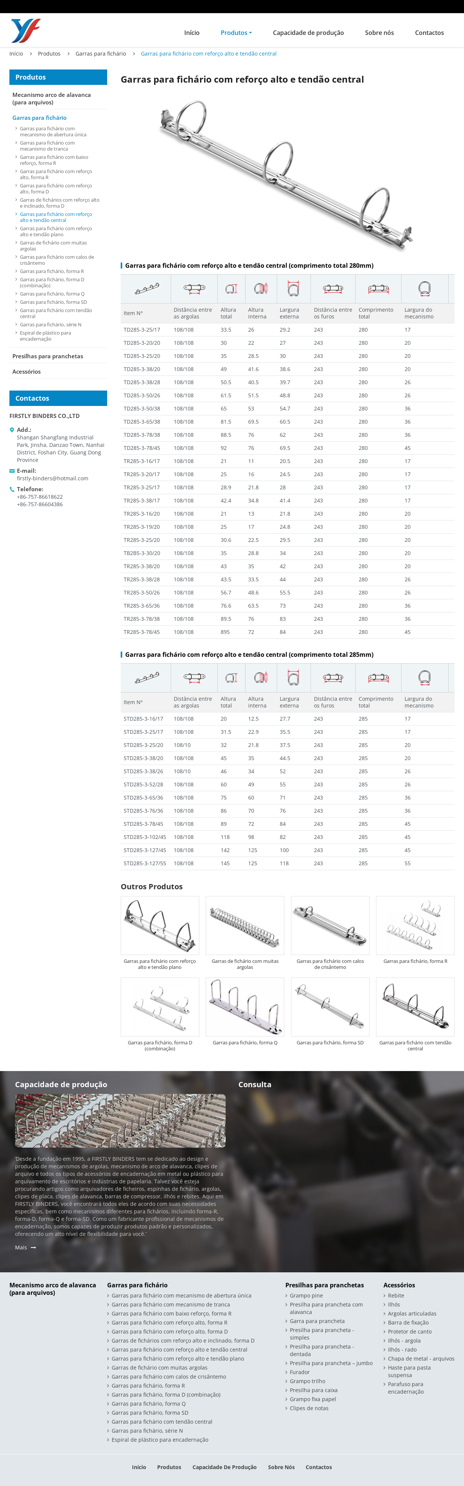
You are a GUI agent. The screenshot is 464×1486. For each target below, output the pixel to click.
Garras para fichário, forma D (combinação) (160, 1045)
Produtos (49, 53)
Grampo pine (306, 1295)
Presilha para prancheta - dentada (322, 1350)
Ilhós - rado (402, 1349)
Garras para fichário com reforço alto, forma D (56, 188)
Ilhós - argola (404, 1340)
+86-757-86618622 (40, 496)
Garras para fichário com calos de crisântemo (330, 964)
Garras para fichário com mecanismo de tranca (47, 145)
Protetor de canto (410, 1331)
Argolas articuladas (412, 1313)
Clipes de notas (309, 1408)
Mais (21, 1247)
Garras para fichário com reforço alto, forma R (56, 174)
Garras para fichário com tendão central (415, 1045)
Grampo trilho (307, 1381)
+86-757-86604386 (40, 504)
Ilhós (394, 1304)
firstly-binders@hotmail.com (52, 478)
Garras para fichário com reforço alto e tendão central (56, 217)
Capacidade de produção (308, 33)
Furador (300, 1372)
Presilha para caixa (314, 1390)
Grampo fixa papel (313, 1399)
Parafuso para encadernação (406, 1387)
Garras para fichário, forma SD (330, 1042)
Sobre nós (379, 33)
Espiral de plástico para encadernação (45, 335)
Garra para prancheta (317, 1321)
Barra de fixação (408, 1322)
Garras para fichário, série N (51, 324)
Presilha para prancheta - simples (322, 1333)
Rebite (396, 1295)
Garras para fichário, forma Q (245, 1042)
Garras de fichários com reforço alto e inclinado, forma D (60, 202)
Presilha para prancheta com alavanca (326, 1308)
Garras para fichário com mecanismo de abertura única (53, 131)
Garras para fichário (101, 53)
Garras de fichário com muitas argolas (245, 964)
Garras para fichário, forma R (415, 961)
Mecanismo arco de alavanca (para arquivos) (51, 98)
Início (192, 33)
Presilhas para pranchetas (47, 356)
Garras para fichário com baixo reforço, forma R (54, 160)
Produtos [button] (234, 33)
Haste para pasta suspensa (409, 1371)
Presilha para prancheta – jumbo (331, 1363)
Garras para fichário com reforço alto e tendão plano (160, 964)
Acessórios (26, 371)
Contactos (429, 33)
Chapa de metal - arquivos (421, 1358)
